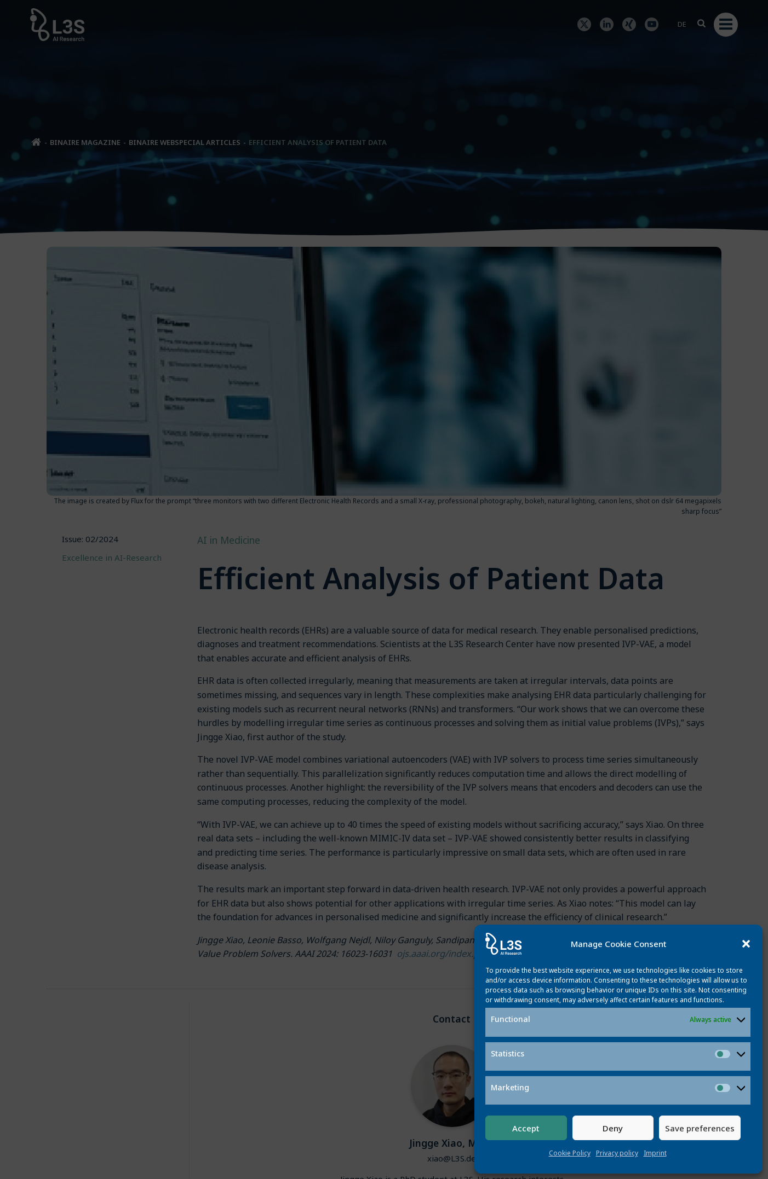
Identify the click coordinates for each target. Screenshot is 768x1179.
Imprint (655, 1153)
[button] (746, 943)
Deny (613, 1128)
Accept (526, 1128)
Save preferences (700, 1128)
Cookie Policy (570, 1153)
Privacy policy (617, 1153)
